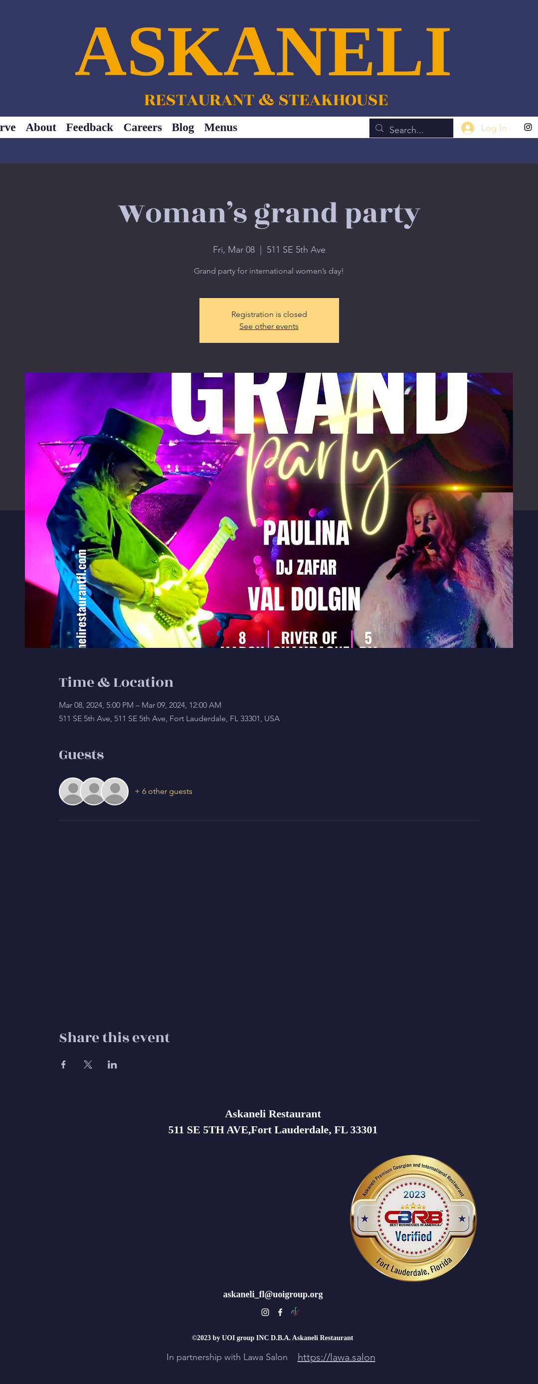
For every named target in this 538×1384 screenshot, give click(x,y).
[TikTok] (295, 1312)
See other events (269, 326)
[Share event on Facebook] (63, 1065)
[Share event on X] (88, 1065)
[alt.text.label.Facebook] (280, 1312)
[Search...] (410, 131)
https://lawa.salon (336, 1357)
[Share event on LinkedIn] (112, 1065)
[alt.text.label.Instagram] (528, 127)
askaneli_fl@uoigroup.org (273, 1294)
